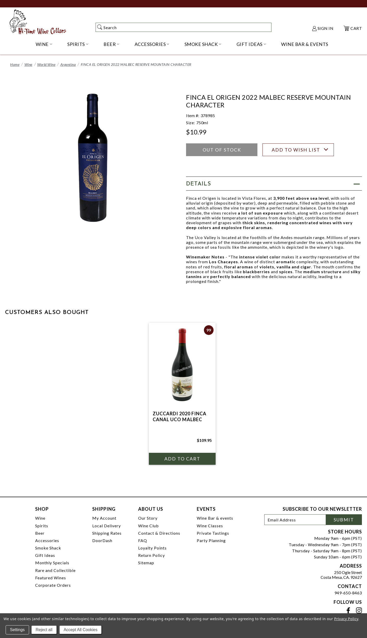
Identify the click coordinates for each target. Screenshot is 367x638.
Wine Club (148, 525)
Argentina (68, 64)
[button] (274, 184)
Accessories (47, 540)
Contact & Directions (159, 533)
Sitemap (146, 562)
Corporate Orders (53, 585)
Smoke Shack (48, 547)
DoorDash (102, 540)
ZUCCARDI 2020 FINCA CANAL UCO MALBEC (179, 416)
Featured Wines (50, 577)
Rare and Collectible (55, 570)
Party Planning (211, 540)
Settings (17, 630)
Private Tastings (213, 533)
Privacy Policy (346, 618)
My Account (104, 518)
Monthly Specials (52, 562)
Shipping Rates (107, 533)
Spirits (41, 525)
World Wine (46, 64)
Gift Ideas (45, 555)
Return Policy (151, 555)
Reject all (44, 630)
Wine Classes (210, 525)
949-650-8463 (348, 592)
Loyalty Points (152, 547)
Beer (40, 533)
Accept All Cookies (81, 630)
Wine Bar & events (215, 518)
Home (14, 64)
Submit (344, 519)
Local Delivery (106, 525)
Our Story (148, 518)
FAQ (142, 540)
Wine (28, 64)
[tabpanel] (182, 393)
